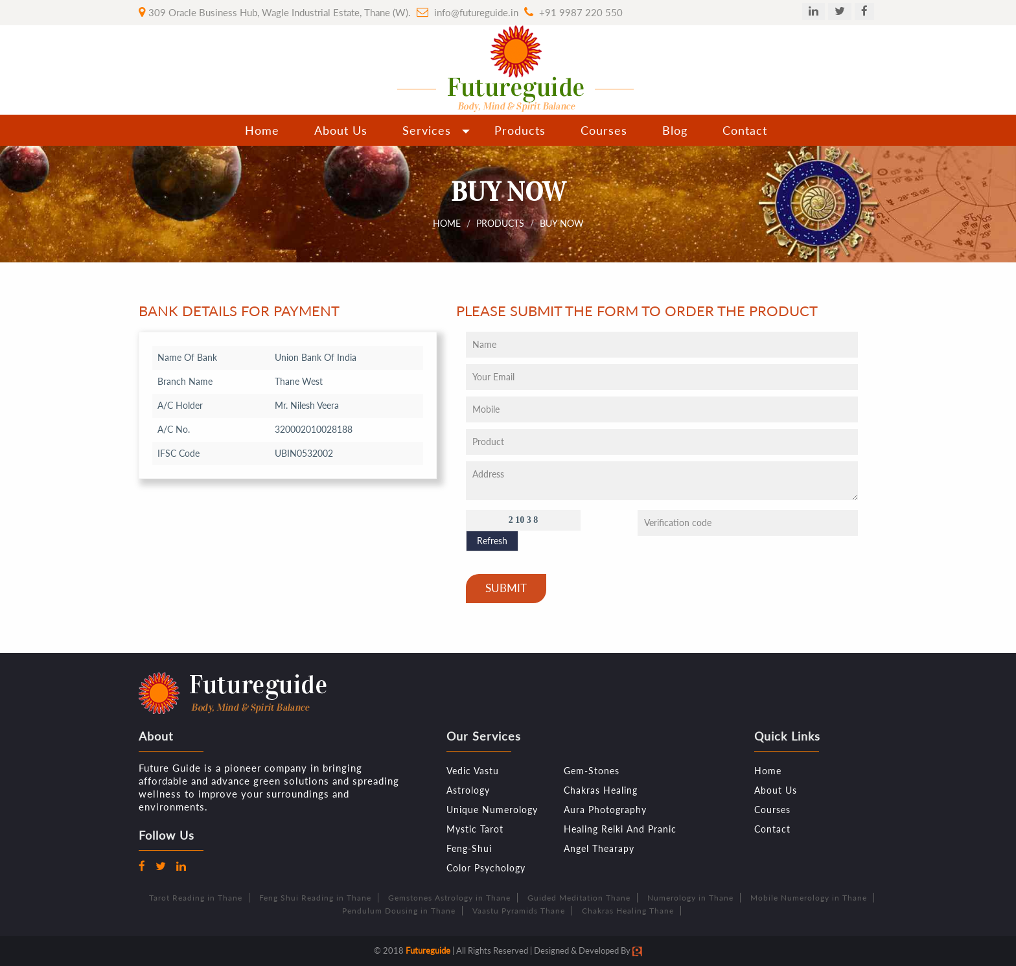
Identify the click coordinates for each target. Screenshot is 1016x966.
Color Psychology (485, 867)
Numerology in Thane (690, 898)
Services (426, 130)
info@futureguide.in (476, 12)
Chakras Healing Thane (628, 910)
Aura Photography (605, 809)
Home (262, 130)
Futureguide (428, 950)
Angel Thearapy (599, 848)
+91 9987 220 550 (581, 12)
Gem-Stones (591, 770)
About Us (340, 130)
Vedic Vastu (472, 770)
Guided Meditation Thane (578, 898)
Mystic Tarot (474, 828)
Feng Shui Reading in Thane (315, 898)
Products (520, 130)
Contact (744, 130)
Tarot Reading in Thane (195, 898)
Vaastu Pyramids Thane (518, 910)
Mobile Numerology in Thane (808, 898)
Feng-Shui (469, 848)
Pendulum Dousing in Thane (399, 910)
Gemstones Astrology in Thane (449, 898)
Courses (604, 130)
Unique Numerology (492, 809)
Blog (674, 130)
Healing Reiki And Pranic (620, 828)
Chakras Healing (601, 790)
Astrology (468, 790)
